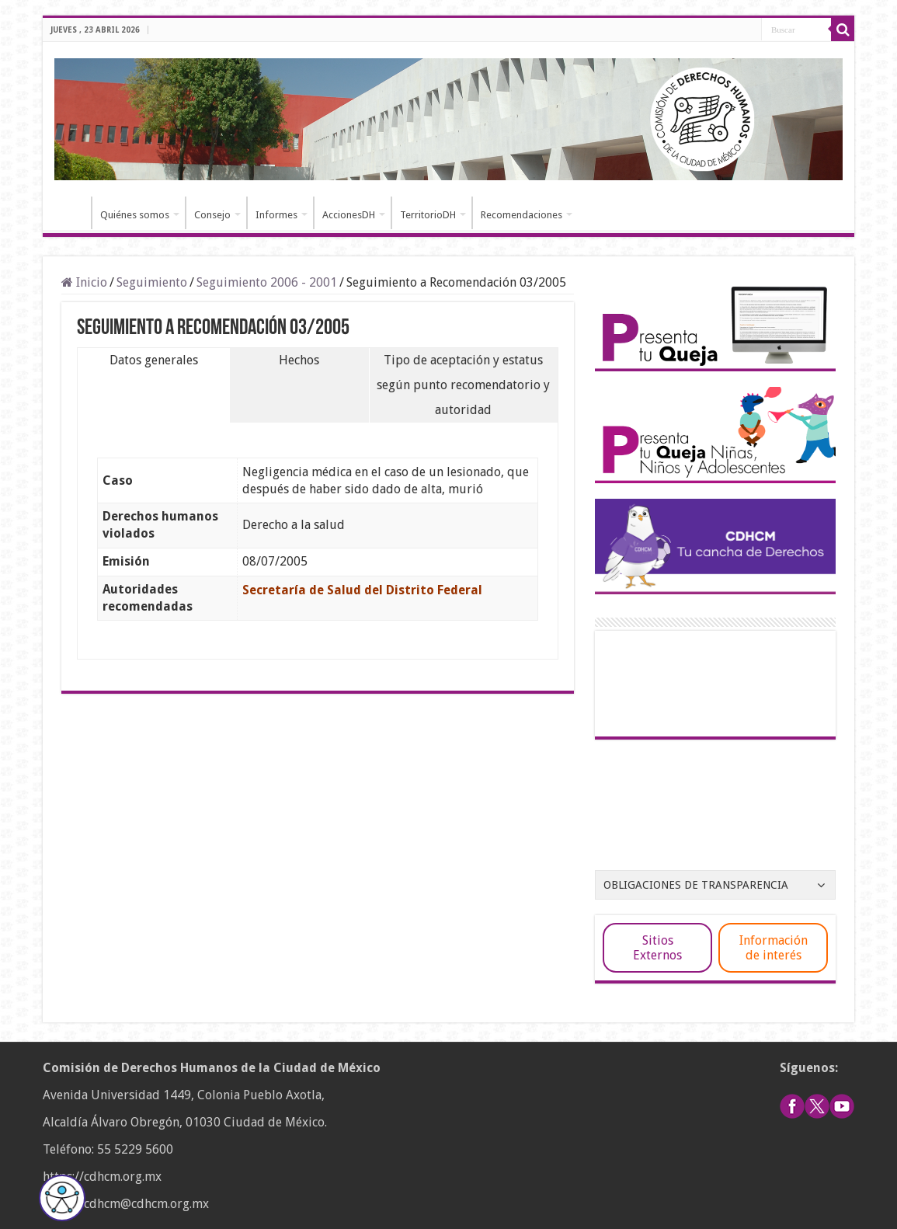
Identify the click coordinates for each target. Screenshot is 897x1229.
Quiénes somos (134, 215)
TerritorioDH (428, 215)
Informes (276, 215)
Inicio (70, 213)
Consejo (212, 215)
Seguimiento (151, 282)
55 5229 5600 (135, 1149)
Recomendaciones (521, 215)
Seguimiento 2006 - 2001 (266, 282)
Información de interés (773, 948)
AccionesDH (348, 215)
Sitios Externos (657, 948)
